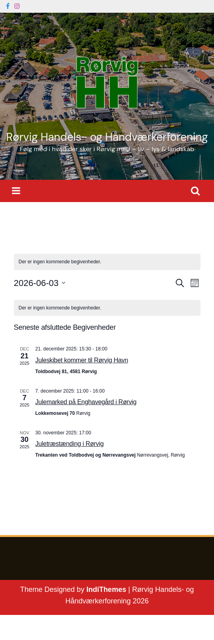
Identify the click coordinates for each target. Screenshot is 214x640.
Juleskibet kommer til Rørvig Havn (81, 360)
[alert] (107, 308)
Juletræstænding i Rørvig (69, 443)
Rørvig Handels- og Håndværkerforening (107, 137)
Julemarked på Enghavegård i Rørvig (86, 402)
